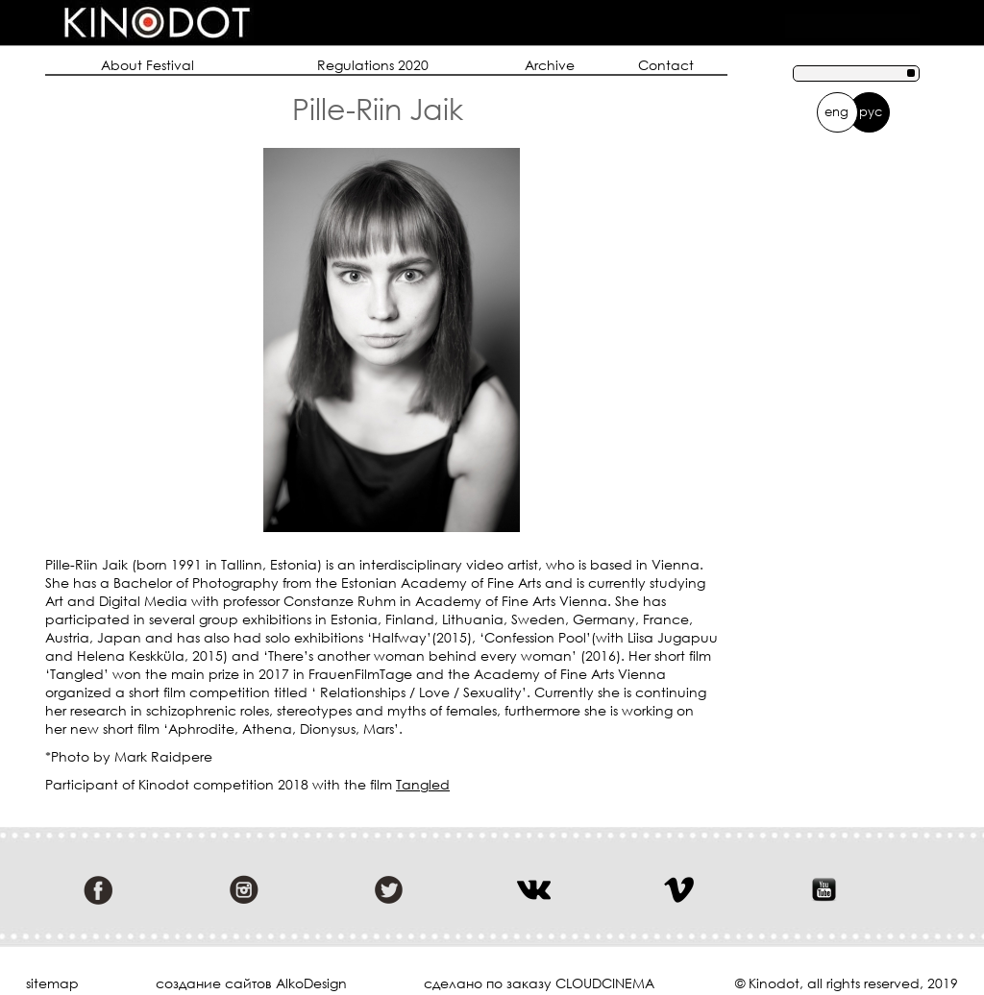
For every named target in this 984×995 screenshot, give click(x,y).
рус (870, 111)
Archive (550, 65)
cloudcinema (604, 983)
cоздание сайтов (214, 983)
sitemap (52, 983)
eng (836, 111)
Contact (666, 65)
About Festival (147, 65)
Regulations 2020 (373, 65)
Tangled (423, 784)
